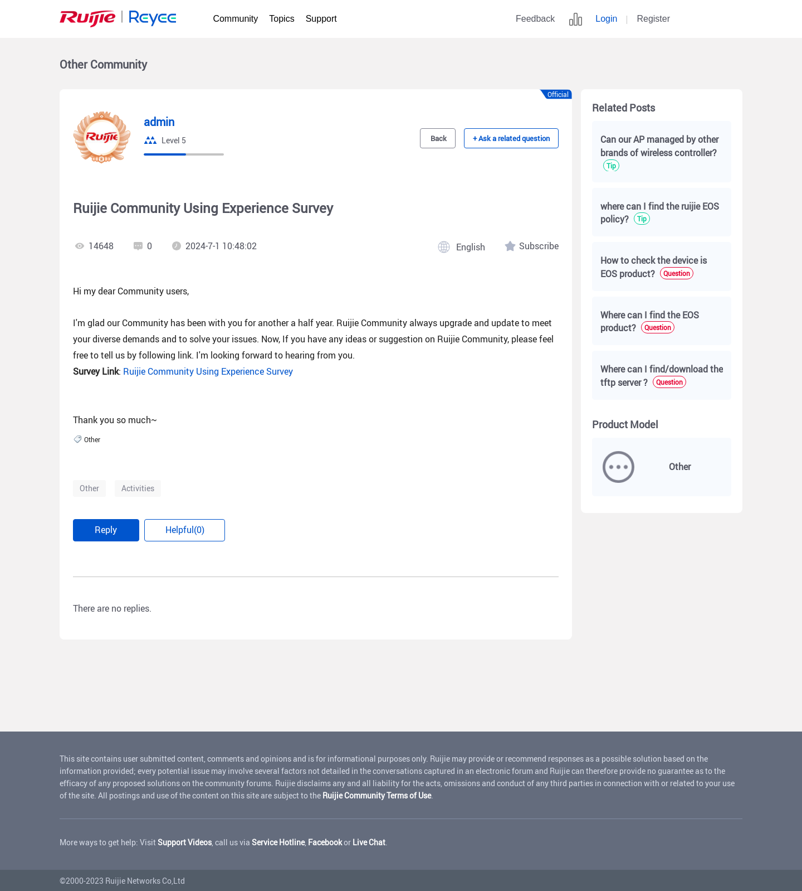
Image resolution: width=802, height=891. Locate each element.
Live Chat (369, 841)
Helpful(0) (187, 530)
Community (235, 18)
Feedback (535, 18)
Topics (281, 18)
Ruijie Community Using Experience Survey (208, 371)
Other (89, 488)
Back (441, 138)
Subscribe (539, 246)
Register (653, 18)
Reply (107, 530)
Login (606, 18)
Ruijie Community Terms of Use (376, 794)
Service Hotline (278, 841)
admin (159, 122)
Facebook (325, 841)
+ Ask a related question (513, 138)
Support (321, 18)
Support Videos (185, 841)
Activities (137, 488)
